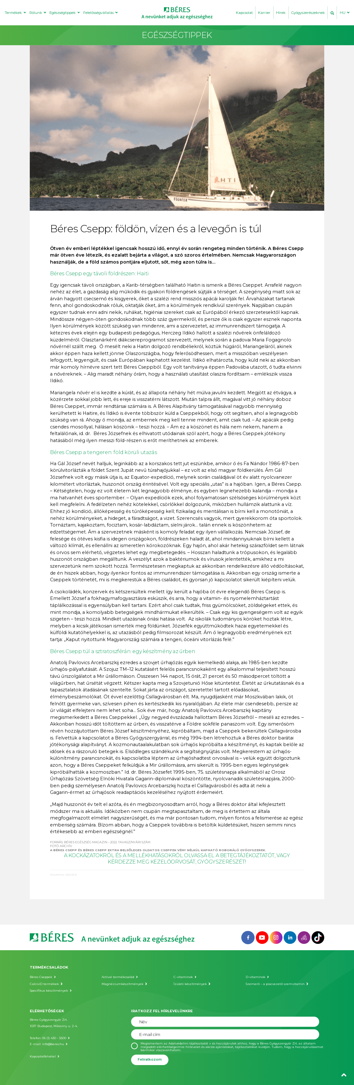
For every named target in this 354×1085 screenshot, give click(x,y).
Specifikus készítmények (49, 990)
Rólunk (35, 12)
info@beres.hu (53, 1044)
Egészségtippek (62, 12)
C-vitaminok (183, 977)
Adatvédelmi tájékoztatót (188, 1043)
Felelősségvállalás (98, 12)
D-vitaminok (255, 977)
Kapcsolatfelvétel (43, 1056)
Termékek (13, 12)
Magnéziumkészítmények (122, 984)
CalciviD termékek (44, 984)
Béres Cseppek (41, 977)
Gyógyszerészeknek (308, 12)
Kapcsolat (244, 12)
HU (342, 12)
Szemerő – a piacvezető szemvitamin (275, 984)
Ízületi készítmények (190, 984)
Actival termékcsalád (118, 977)
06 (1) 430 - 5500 (54, 1038)
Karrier (264, 12)
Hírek (281, 12)
